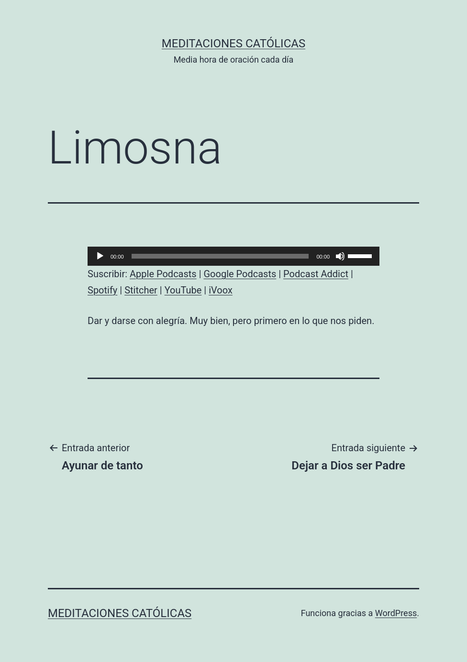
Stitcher (140, 290)
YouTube (183, 290)
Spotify (102, 290)
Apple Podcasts (163, 274)
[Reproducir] (100, 256)
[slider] (220, 256)
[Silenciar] (340, 256)
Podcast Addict (315, 274)
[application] (233, 256)
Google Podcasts (239, 274)
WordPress (396, 613)
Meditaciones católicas (233, 43)
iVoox (221, 290)
